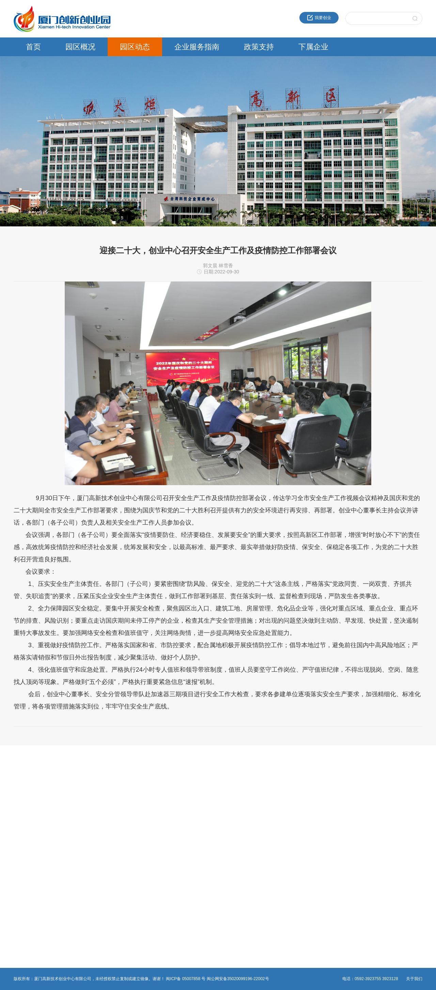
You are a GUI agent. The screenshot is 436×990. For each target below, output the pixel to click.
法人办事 (161, 792)
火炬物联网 (302, 825)
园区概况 (80, 47)
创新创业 (161, 784)
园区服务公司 (304, 841)
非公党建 (161, 825)
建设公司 (300, 808)
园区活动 (91, 800)
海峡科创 (300, 792)
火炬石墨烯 (302, 816)
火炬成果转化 (304, 784)
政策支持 (259, 47)
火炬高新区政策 (236, 784)
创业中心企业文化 (30, 792)
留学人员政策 (234, 800)
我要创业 (319, 17)
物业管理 (161, 808)
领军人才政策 (234, 792)
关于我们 (414, 978)
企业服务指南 (196, 47)
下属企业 (313, 47)
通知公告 (91, 792)
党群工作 (91, 808)
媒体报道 (91, 816)
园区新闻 (91, 784)
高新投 (298, 800)
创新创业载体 (26, 800)
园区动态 (135, 47)
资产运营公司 (304, 849)
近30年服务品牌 (28, 784)
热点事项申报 (165, 800)
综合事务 (161, 816)
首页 (33, 47)
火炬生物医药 (304, 833)
